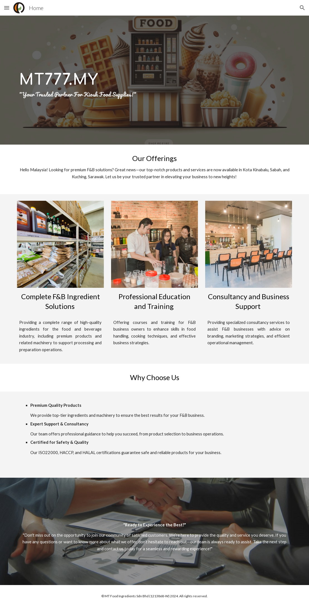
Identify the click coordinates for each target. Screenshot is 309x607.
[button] (6, 7)
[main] (154, 80)
